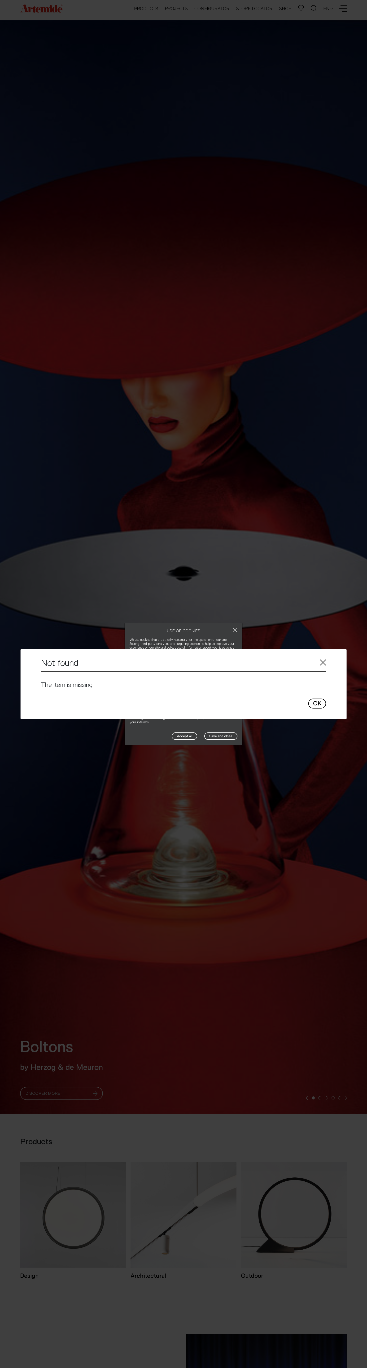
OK (317, 703)
